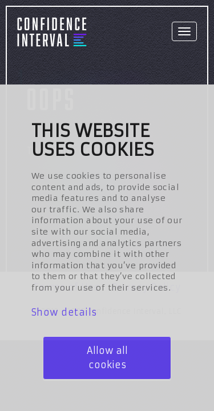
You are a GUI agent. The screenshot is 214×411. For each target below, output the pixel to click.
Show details (63, 312)
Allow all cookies (107, 357)
